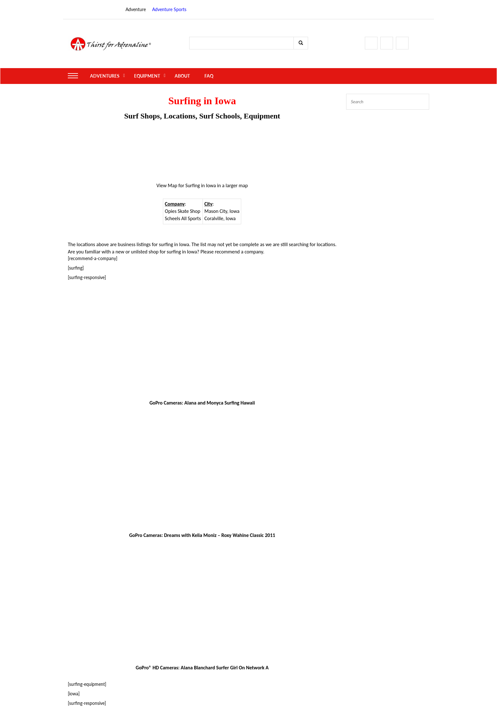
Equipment (147, 76)
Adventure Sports (169, 9)
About (182, 76)
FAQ (208, 76)
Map (172, 185)
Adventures (104, 76)
